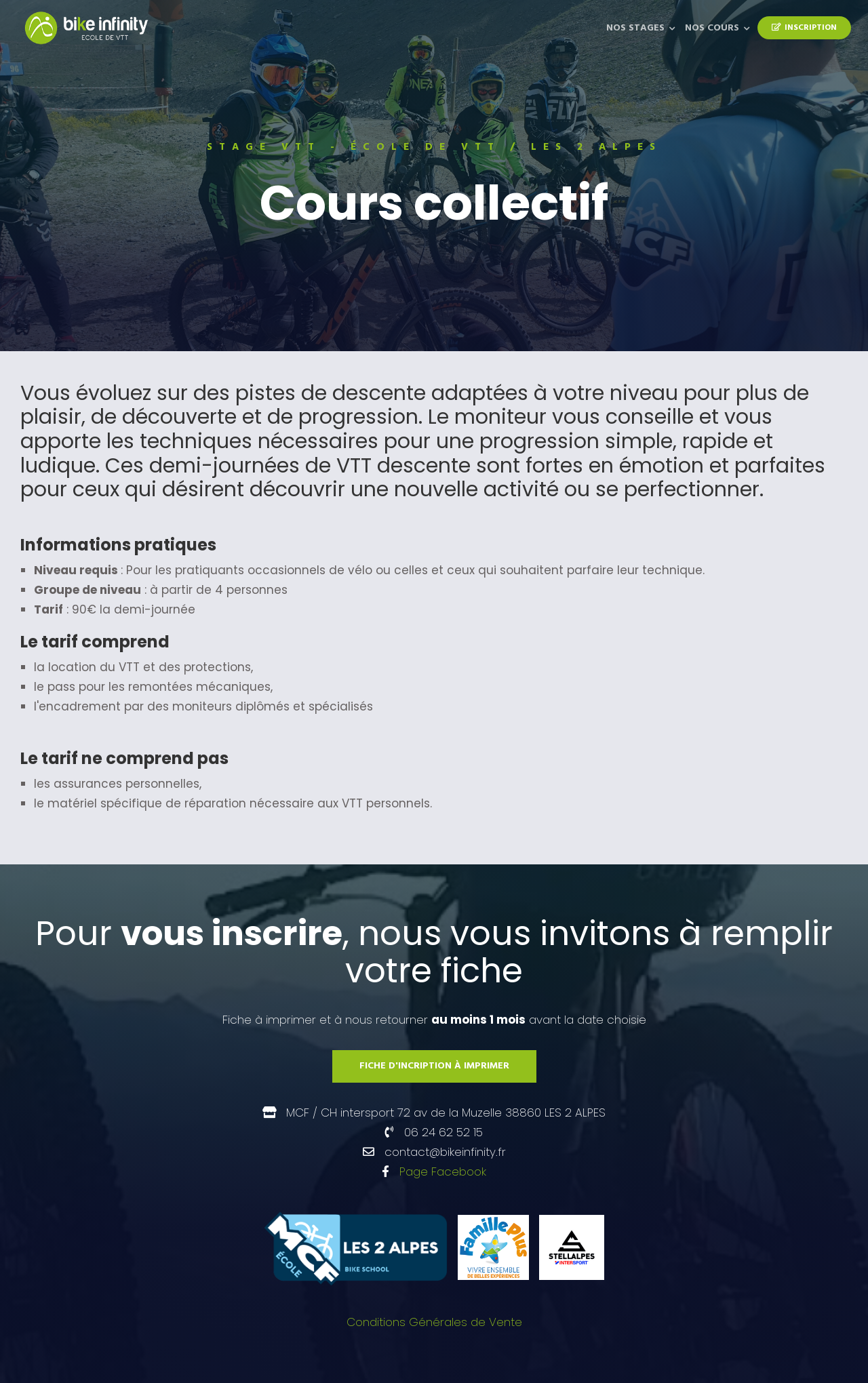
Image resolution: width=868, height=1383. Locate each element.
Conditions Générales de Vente (434, 1322)
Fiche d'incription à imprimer (434, 1066)
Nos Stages (635, 28)
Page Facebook (442, 1171)
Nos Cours (712, 28)
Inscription (804, 28)
